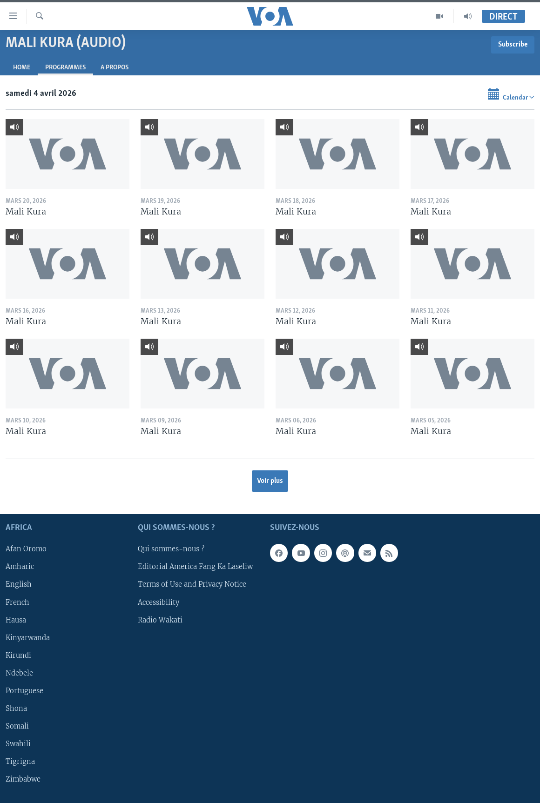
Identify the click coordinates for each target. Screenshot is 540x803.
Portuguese (24, 690)
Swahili (18, 744)
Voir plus (270, 481)
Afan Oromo (26, 549)
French (17, 602)
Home (21, 67)
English (19, 584)
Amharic (20, 566)
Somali (17, 726)
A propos (114, 67)
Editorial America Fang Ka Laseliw (195, 566)
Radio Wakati (160, 620)
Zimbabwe (23, 779)
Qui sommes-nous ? (171, 549)
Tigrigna (20, 761)
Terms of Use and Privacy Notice (192, 584)
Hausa (16, 620)
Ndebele (19, 673)
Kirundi (18, 655)
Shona (16, 708)
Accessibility (158, 602)
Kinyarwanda (28, 637)
